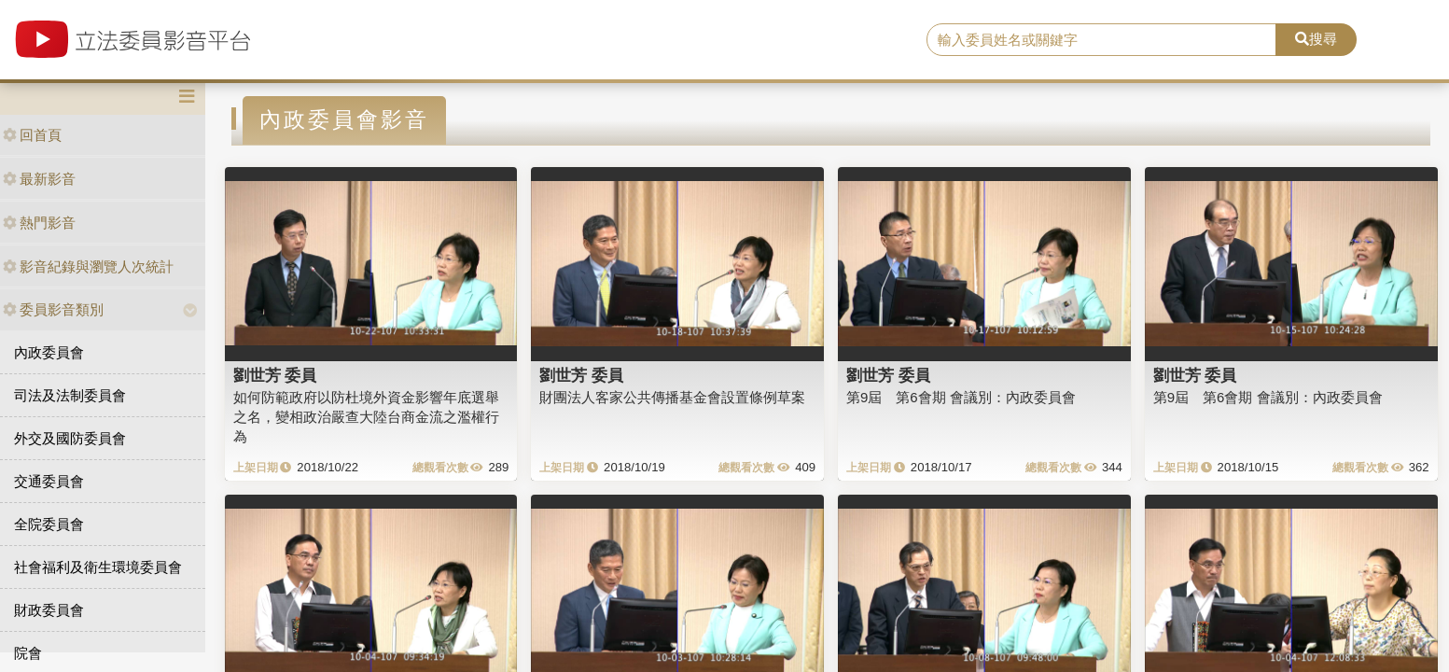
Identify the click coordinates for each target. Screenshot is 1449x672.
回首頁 (32, 135)
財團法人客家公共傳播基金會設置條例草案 (672, 397)
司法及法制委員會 (70, 395)
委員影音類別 (53, 309)
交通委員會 (49, 481)
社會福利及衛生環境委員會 (98, 567)
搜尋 (1316, 39)
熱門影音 (39, 223)
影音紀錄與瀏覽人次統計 (88, 266)
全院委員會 (49, 524)
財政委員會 (49, 610)
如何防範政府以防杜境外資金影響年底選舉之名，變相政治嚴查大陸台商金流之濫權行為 (366, 417)
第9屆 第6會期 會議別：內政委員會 (961, 397)
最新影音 (39, 179)
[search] (1101, 40)
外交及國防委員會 (70, 438)
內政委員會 (49, 352)
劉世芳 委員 (275, 375)
